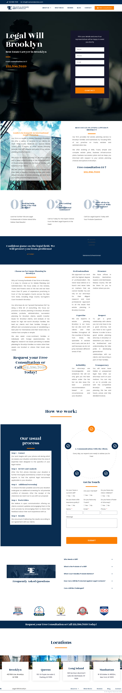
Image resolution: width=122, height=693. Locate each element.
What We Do (59, 8)
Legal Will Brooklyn (19, 689)
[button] (88, 559)
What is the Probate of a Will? (75, 566)
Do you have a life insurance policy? (22, 501)
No (24, 496)
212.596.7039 (16, 66)
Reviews (70, 8)
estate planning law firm (19, 8)
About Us (46, 7)
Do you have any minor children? (57, 491)
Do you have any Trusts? (39, 501)
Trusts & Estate (21, 7)
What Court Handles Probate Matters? (79, 574)
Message (19, 517)
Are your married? (40, 491)
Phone (53, 509)
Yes (19, 496)
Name (18, 509)
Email (35, 509)
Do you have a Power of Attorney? (59, 501)
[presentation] (89, 82)
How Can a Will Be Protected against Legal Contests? (84, 581)
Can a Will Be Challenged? (74, 588)
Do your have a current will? (21, 491)
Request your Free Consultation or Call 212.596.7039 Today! (61, 624)
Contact (88, 8)
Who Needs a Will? (71, 559)
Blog (79, 8)
